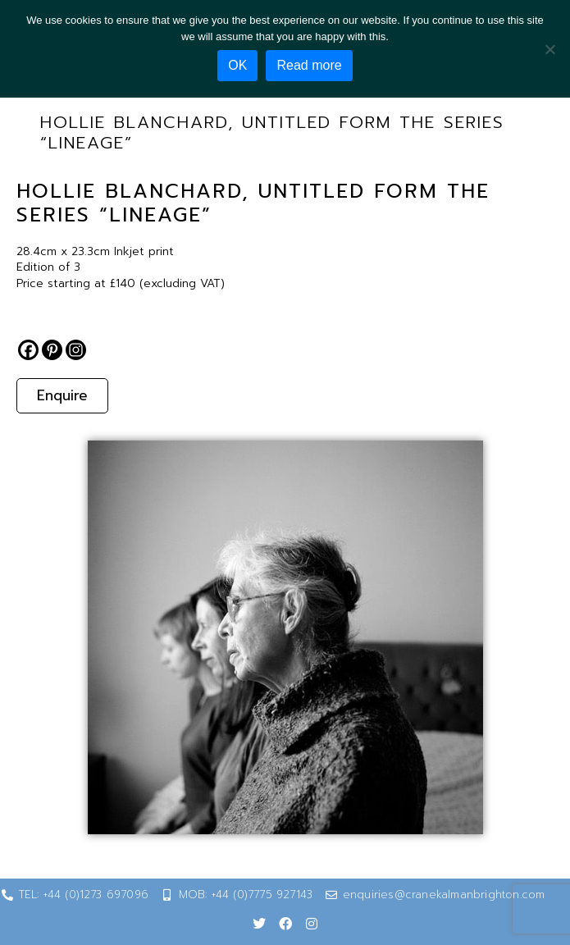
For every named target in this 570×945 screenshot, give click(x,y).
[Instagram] (76, 350)
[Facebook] (28, 350)
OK (237, 65)
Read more (308, 65)
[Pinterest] (52, 350)
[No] (549, 49)
